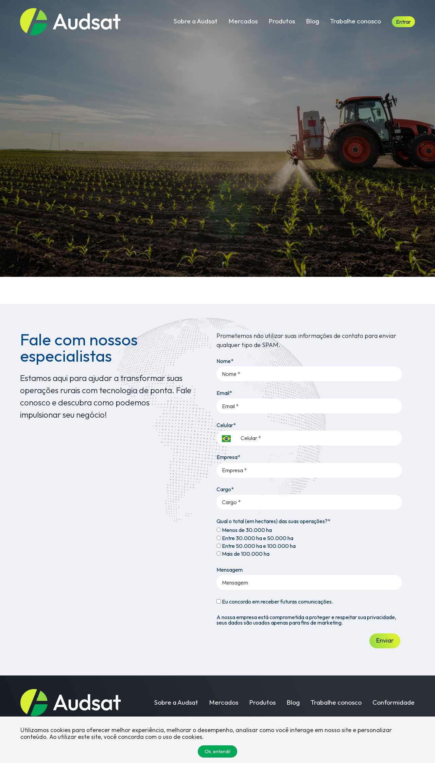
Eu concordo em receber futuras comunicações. (274, 601)
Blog (312, 21)
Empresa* (228, 457)
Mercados (243, 21)
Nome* (224, 361)
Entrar (403, 21)
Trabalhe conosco (355, 21)
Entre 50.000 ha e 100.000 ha (256, 545)
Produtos (281, 21)
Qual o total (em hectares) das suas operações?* (273, 521)
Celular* (226, 425)
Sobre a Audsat (196, 21)
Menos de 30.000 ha (244, 530)
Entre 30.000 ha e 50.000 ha (254, 538)
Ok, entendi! (217, 751)
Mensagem (229, 569)
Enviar (385, 640)
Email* (224, 392)
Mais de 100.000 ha (242, 553)
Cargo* (225, 489)
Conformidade (393, 702)
